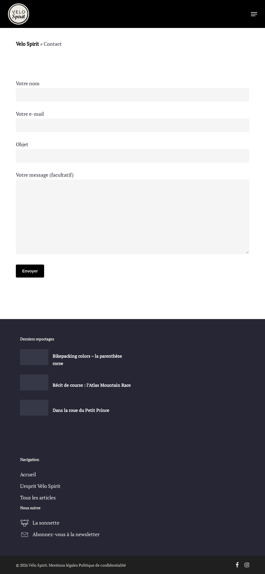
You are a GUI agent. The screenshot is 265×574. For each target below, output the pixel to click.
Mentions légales (63, 565)
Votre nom (132, 91)
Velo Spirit (27, 43)
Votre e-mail (132, 121)
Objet (132, 152)
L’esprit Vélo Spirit (40, 486)
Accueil (28, 474)
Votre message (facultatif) (132, 214)
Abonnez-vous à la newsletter (66, 534)
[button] (254, 14)
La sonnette (46, 522)
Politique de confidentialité (102, 565)
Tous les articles (38, 497)
